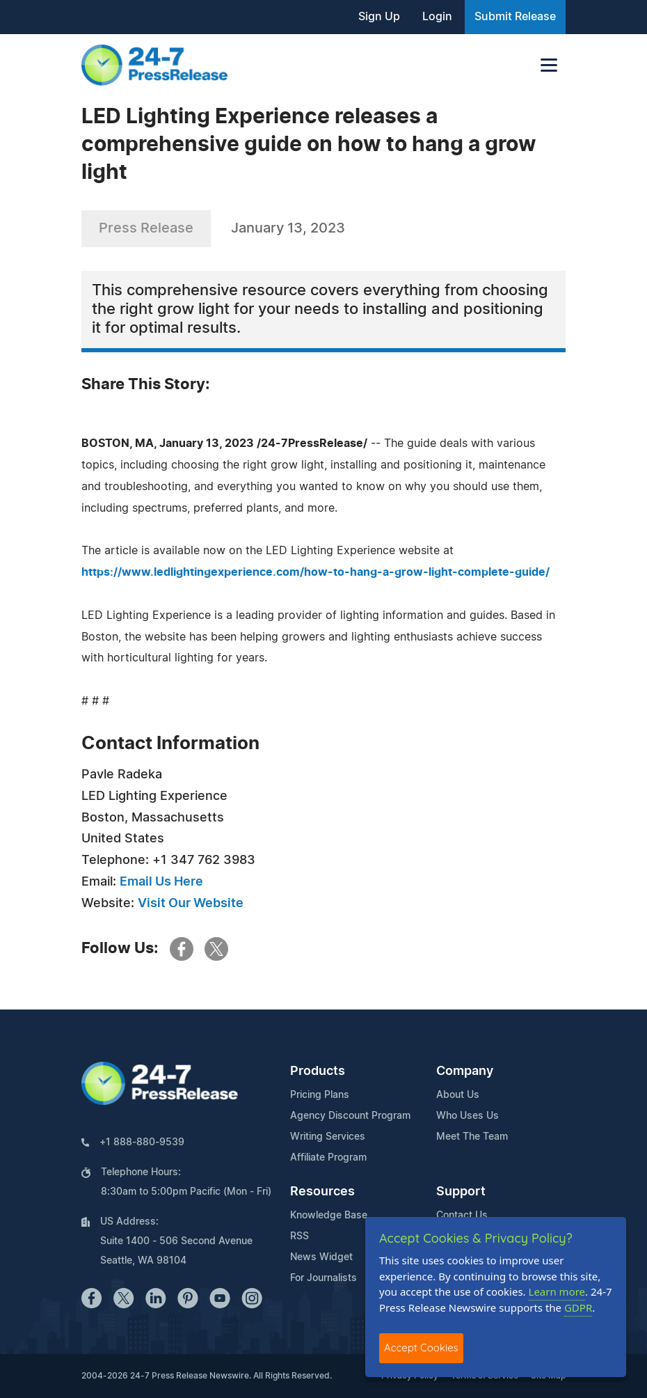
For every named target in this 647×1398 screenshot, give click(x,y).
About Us (457, 1095)
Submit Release (515, 16)
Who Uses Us (467, 1116)
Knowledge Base (328, 1215)
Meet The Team (472, 1137)
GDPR (578, 1307)
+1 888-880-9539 (141, 1142)
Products (317, 1071)
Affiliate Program (328, 1158)
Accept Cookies (421, 1347)
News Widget (321, 1257)
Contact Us (462, 1215)
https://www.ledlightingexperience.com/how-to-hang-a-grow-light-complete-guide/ (315, 572)
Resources (322, 1192)
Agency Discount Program (350, 1116)
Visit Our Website (190, 903)
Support (461, 1192)
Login (437, 16)
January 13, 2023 (288, 228)
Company (464, 1071)
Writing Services (327, 1137)
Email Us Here (161, 882)
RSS (299, 1236)
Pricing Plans (319, 1095)
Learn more (557, 1291)
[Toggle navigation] (549, 65)
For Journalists (323, 1278)
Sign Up (379, 16)
